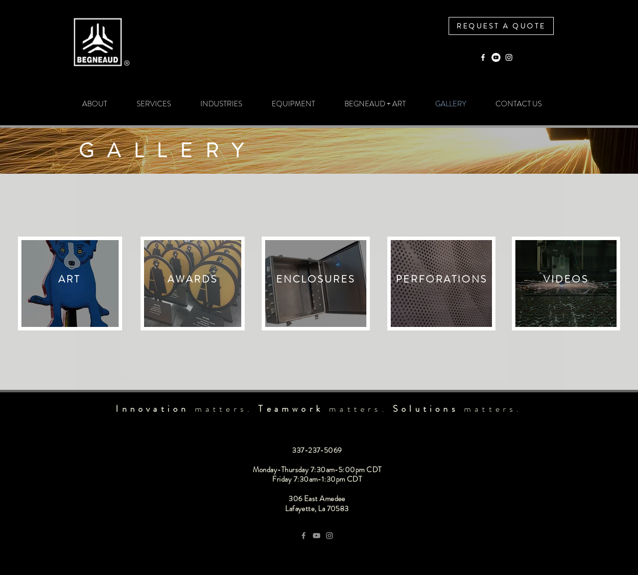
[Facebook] (482, 57)
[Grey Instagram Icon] (329, 535)
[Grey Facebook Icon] (303, 535)
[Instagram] (508, 57)
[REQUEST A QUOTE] (501, 26)
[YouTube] (495, 57)
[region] (70, 283)
